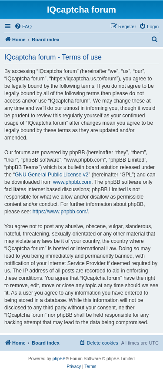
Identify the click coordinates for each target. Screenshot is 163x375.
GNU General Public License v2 (51, 175)
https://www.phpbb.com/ (60, 212)
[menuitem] (23, 26)
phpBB (59, 358)
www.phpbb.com (72, 182)
